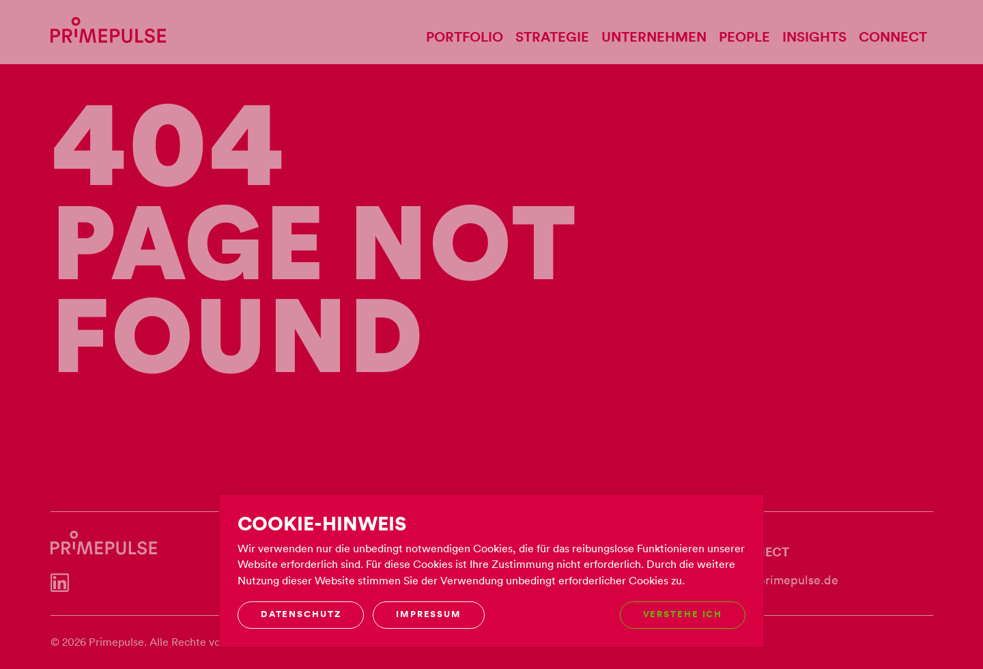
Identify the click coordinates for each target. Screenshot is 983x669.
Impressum (428, 614)
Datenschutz (301, 614)
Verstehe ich (683, 614)
